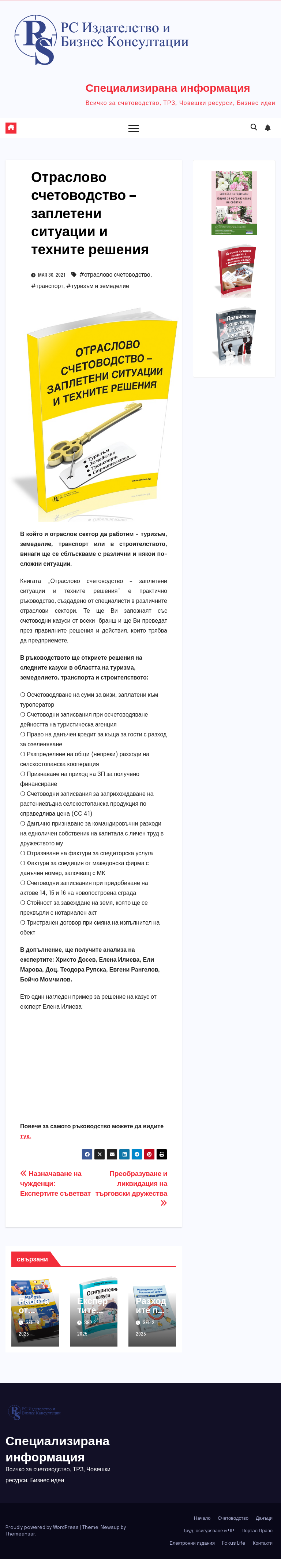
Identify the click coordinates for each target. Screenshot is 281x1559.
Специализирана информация (168, 87)
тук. (25, 1136)
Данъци (264, 1518)
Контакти (263, 1543)
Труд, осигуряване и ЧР (208, 1531)
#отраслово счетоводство (114, 275)
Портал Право (257, 1531)
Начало (202, 1518)
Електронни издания (192, 1543)
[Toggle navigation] (133, 128)
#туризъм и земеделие (97, 286)
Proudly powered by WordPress (42, 1527)
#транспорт (47, 286)
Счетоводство (233, 1518)
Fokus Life (234, 1543)
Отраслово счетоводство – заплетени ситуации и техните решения (90, 213)
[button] (254, 127)
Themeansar (20, 1534)
